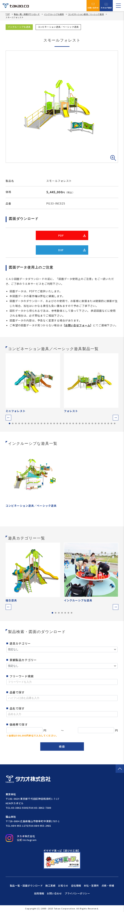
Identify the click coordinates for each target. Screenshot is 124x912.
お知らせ (63, 885)
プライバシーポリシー (77, 893)
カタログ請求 (106, 6)
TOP (8, 14)
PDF (72, 235)
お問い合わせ (93, 6)
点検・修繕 (108, 885)
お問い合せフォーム (77, 325)
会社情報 (76, 885)
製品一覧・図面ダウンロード (27, 14)
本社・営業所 (91, 885)
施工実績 (50, 885)
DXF (72, 250)
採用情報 (39, 893)
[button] (8, 417)
